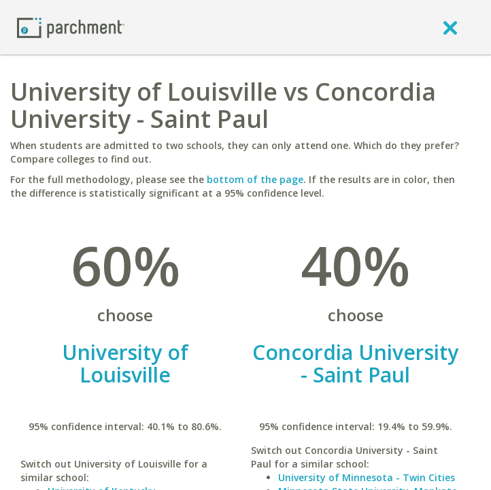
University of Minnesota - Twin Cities (366, 477)
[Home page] (70, 26)
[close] (450, 27)
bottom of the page (255, 179)
